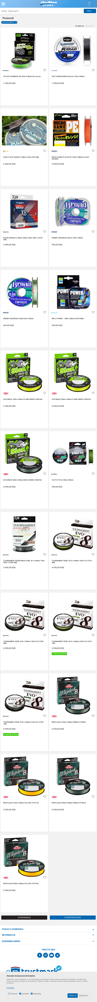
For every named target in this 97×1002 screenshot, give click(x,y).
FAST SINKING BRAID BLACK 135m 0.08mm (68, 76)
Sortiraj (3, 11)
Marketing (37, 994)
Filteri (90, 11)
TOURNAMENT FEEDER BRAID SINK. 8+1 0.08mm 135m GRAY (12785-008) (24, 561)
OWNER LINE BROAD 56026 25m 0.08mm (18, 318)
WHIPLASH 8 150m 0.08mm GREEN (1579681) (69, 722)
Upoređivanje (24, 918)
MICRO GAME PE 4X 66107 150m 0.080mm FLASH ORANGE (70, 158)
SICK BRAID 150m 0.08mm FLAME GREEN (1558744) (22, 399)
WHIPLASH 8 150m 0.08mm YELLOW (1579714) (20, 803)
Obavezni (14, 994)
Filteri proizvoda (73, 918)
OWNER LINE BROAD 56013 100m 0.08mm (67, 238)
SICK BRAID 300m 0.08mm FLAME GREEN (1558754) (71, 399)
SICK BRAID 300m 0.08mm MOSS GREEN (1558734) (22, 480)
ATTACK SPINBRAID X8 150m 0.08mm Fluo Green (22, 76)
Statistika (25, 994)
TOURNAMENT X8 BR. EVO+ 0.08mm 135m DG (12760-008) (23, 642)
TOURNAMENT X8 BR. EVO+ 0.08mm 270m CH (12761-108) (72, 642)
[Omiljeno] (89, 6)
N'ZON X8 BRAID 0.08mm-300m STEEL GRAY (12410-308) (23, 239)
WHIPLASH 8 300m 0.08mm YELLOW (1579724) (20, 883)
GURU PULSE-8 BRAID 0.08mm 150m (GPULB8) (21, 157)
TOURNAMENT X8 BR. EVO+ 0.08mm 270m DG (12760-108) (23, 723)
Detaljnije (10, 988)
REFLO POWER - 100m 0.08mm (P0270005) (68, 318)
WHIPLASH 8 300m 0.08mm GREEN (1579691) (69, 803)
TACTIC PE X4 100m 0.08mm (62, 480)
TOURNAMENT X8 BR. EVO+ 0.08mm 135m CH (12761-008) (72, 561)
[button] (16, 4)
